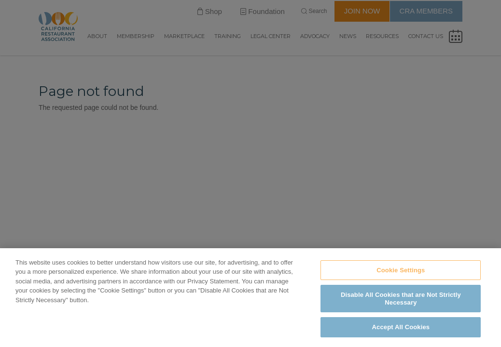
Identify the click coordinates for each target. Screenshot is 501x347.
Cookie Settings (400, 270)
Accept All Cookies (401, 327)
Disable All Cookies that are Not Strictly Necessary (401, 298)
